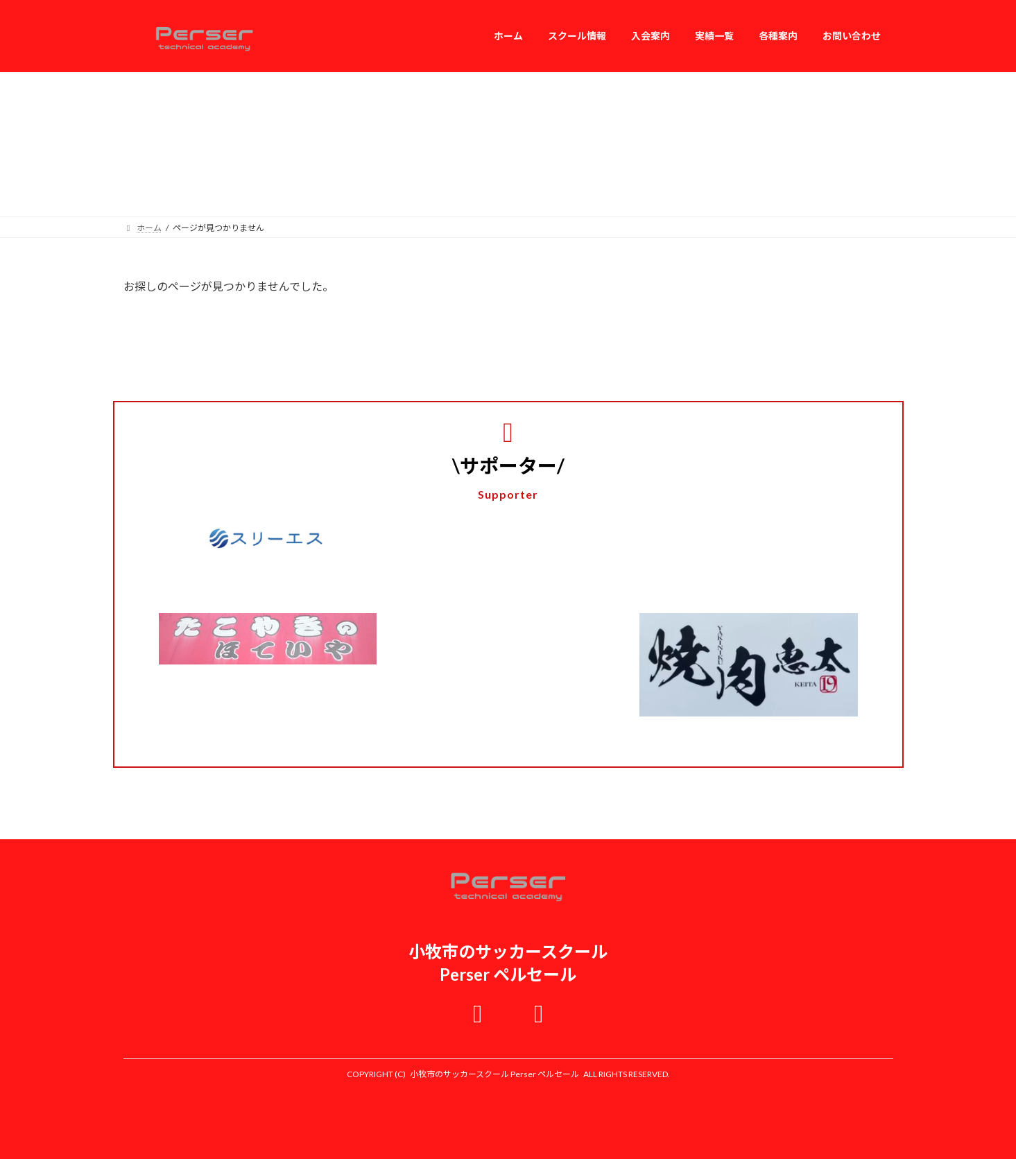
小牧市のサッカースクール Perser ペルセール (494, 1074)
